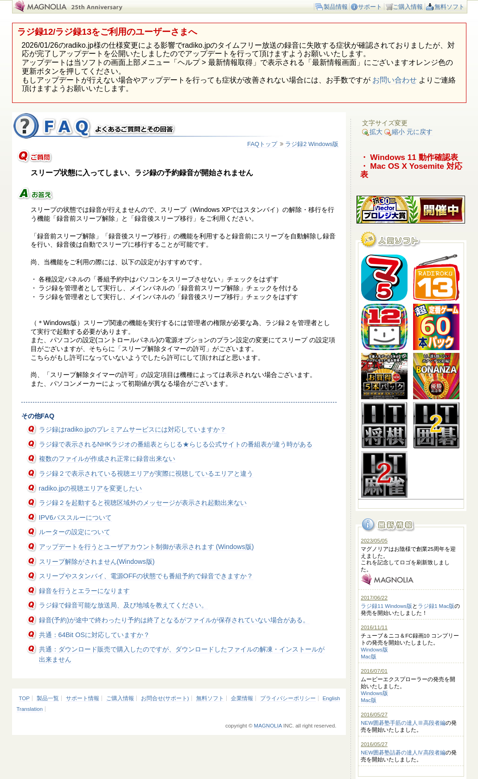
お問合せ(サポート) (165, 698)
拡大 (372, 132)
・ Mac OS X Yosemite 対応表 (411, 170)
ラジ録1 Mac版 (436, 606)
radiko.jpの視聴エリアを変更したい (90, 488)
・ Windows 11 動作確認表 (409, 157)
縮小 (394, 132)
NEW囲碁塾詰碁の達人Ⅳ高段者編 (403, 752)
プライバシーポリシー (288, 698)
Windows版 (374, 649)
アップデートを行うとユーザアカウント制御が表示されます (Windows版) (146, 546)
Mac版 (368, 656)
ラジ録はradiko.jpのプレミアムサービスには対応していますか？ (132, 429)
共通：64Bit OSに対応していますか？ (94, 635)
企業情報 (242, 698)
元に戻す (420, 131)
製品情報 (336, 6)
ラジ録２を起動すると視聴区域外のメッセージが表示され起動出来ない (143, 502)
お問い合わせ (394, 80)
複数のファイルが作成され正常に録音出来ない (107, 458)
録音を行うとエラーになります (84, 590)
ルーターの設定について (74, 532)
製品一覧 (48, 698)
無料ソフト (449, 6)
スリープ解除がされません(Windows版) (97, 561)
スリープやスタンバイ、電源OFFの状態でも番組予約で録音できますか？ (146, 576)
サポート (370, 6)
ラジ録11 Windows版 (386, 606)
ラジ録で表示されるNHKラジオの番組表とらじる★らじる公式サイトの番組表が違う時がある (175, 444)
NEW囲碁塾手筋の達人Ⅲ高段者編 (403, 723)
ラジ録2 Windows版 (311, 143)
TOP (24, 698)
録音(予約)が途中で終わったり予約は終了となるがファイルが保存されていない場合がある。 (174, 620)
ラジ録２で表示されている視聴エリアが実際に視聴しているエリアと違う (146, 473)
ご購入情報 (408, 6)
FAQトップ (262, 143)
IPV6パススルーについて (75, 517)
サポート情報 (82, 698)
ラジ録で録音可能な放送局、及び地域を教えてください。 (123, 605)
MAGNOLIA (268, 725)
